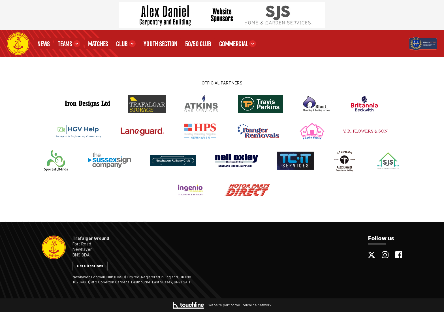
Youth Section (160, 43)
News (43, 43)
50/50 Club (198, 43)
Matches (98, 43)
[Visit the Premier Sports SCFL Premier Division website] (423, 43)
